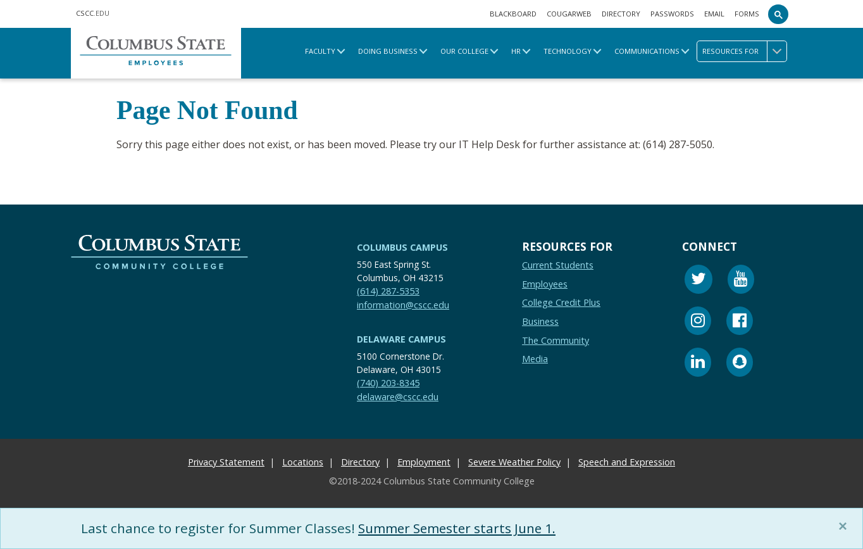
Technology (567, 51)
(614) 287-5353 (388, 291)
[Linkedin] (698, 364)
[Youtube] (741, 281)
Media (535, 359)
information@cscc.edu (403, 305)
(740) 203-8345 (388, 383)
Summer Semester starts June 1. (458, 528)
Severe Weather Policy (514, 462)
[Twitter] (698, 281)
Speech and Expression (626, 462)
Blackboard (513, 13)
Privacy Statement (226, 462)
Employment (423, 462)
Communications (647, 51)
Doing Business (388, 51)
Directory (621, 13)
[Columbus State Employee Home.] (156, 53)
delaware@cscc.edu (397, 397)
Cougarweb (569, 13)
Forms (747, 13)
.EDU (92, 13)
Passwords (672, 13)
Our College (464, 51)
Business (540, 321)
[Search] (778, 14)
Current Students (557, 265)
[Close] (845, 526)
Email (714, 13)
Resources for (744, 51)
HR (516, 51)
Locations (302, 462)
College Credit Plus (561, 303)
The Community (555, 340)
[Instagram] (698, 323)
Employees (545, 284)
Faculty (320, 51)
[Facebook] (739, 323)
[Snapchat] (739, 364)
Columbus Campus (402, 247)
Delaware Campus (401, 339)
